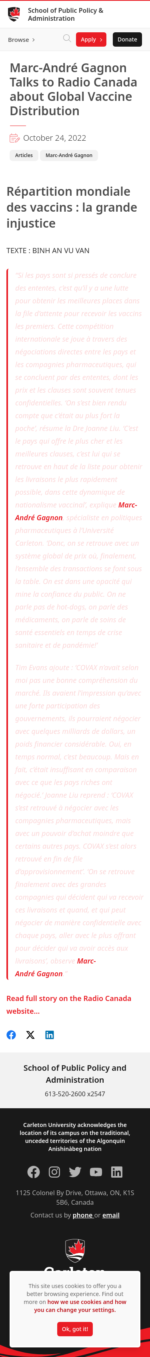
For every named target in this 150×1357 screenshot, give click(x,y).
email (111, 1215)
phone (83, 1215)
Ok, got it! (75, 1329)
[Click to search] (67, 39)
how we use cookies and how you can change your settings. (80, 1306)
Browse (18, 39)
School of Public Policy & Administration (65, 14)
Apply (88, 39)
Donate (127, 39)
